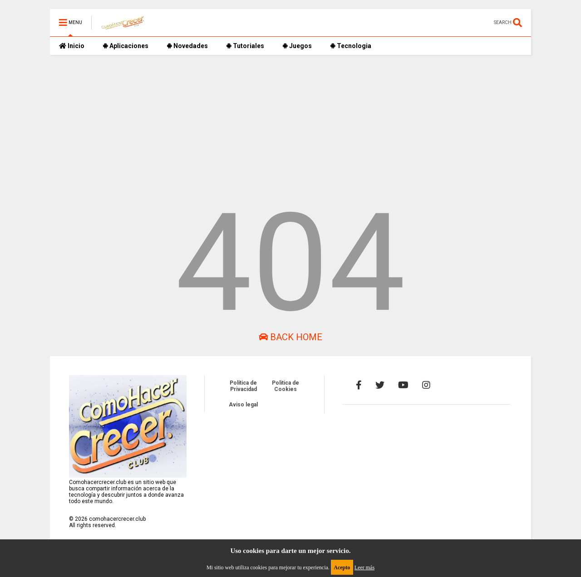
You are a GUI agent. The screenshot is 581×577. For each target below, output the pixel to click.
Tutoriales (245, 45)
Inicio (71, 45)
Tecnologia (350, 45)
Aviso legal (243, 404)
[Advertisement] (290, 118)
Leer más (364, 567)
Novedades (187, 45)
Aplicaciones (125, 45)
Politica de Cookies (285, 386)
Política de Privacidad (243, 386)
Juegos (297, 45)
